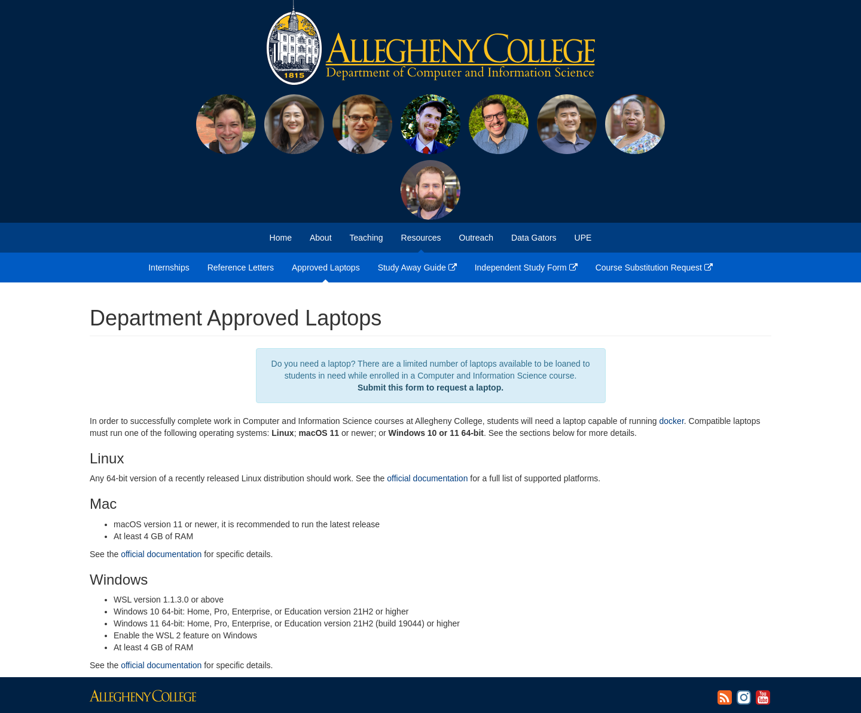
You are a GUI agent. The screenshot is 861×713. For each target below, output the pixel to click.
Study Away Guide (417, 267)
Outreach (476, 237)
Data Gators (533, 237)
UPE (583, 237)
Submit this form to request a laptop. (430, 387)
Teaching (366, 237)
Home (281, 237)
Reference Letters (240, 267)
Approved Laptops (326, 267)
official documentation (427, 478)
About (321, 237)
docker (672, 421)
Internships (168, 267)
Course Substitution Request (654, 267)
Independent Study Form (526, 267)
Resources (421, 237)
